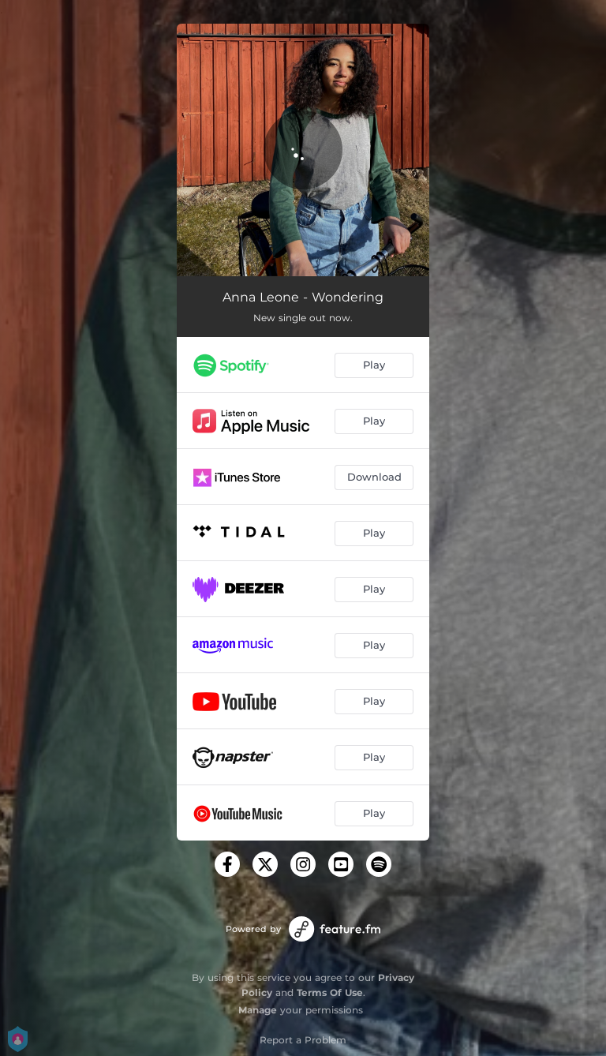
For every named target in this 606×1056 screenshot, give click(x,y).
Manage (257, 1010)
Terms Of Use (330, 992)
